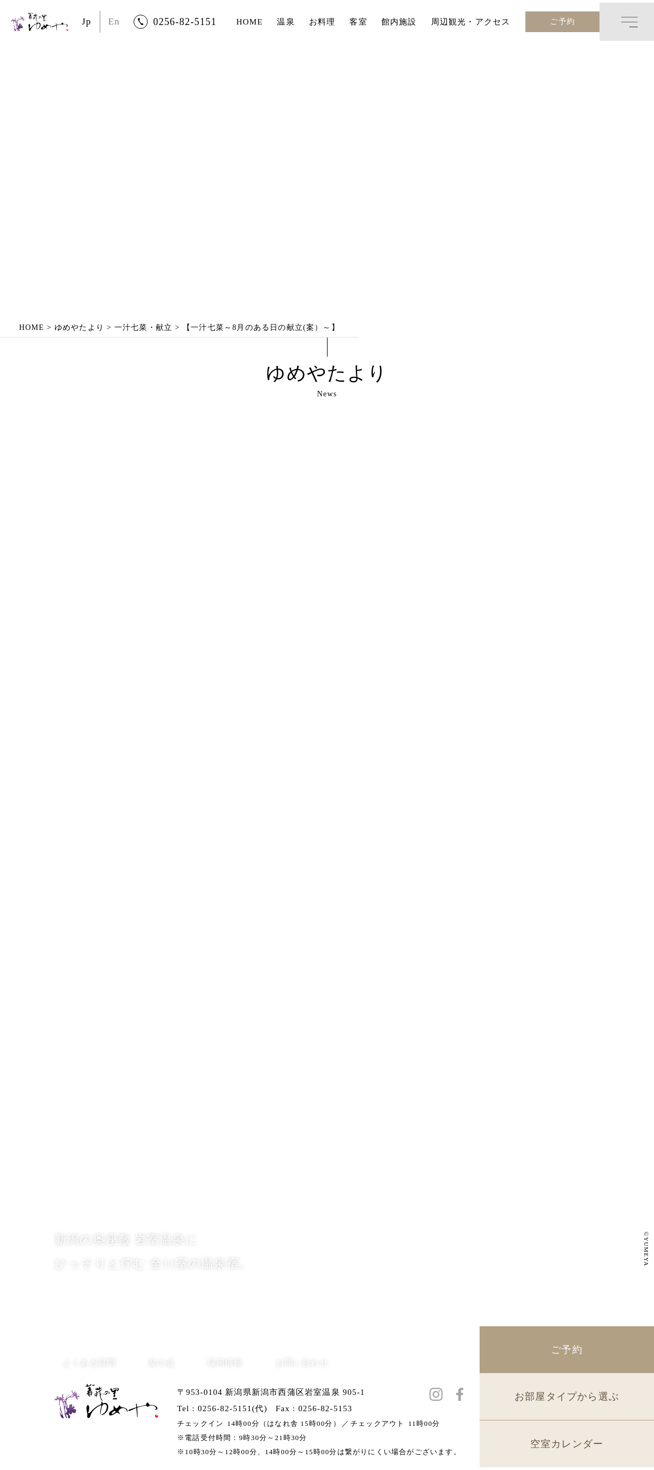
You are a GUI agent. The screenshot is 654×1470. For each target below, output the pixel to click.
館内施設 (399, 21)
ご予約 (562, 21)
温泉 (285, 21)
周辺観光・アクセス (471, 21)
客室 (358, 21)
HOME (249, 21)
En (114, 21)
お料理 (322, 21)
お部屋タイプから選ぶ (566, 1399)
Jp (87, 21)
